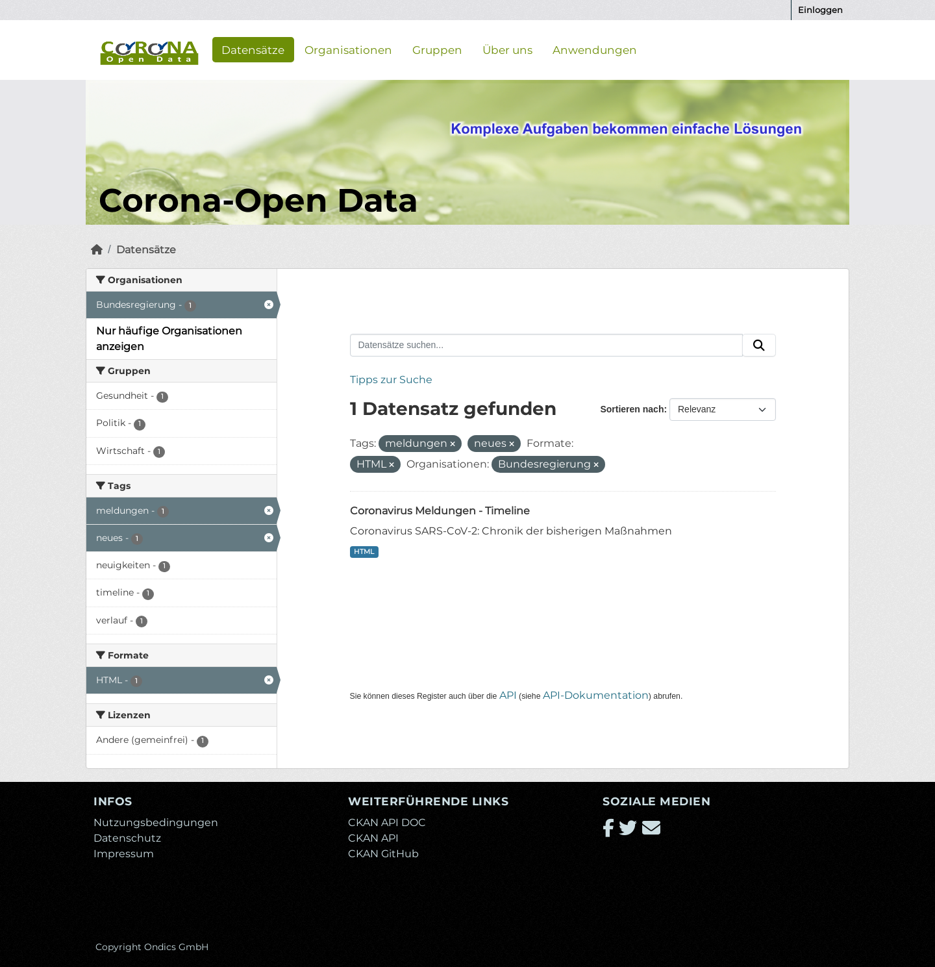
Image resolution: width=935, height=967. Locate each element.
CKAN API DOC (387, 822)
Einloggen (820, 10)
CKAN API (373, 838)
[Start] (97, 250)
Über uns (507, 49)
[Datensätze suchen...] (546, 345)
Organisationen (348, 49)
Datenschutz (127, 838)
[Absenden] (759, 345)
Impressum (124, 854)
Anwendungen (595, 49)
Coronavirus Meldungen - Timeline (440, 511)
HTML (364, 551)
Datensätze (252, 49)
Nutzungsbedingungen (156, 822)
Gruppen (437, 49)
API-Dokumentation (596, 695)
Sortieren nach (632, 409)
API (508, 695)
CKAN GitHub (383, 854)
